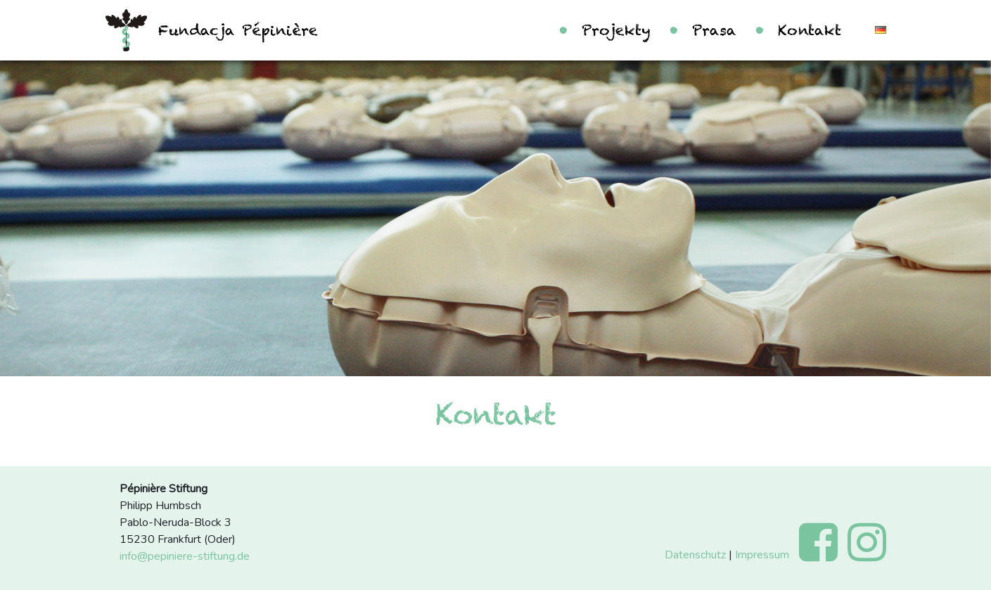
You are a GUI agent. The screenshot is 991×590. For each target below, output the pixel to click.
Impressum (762, 555)
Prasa (714, 30)
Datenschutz (695, 555)
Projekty (616, 30)
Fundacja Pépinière (237, 30)
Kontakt (809, 30)
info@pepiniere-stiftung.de (185, 556)
